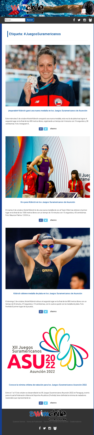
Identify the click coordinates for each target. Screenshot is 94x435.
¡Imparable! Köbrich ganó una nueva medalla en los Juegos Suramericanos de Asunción (47, 111)
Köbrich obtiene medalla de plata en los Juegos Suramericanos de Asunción (47, 293)
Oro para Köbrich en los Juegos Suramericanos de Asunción (47, 202)
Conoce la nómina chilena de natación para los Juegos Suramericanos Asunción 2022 (48, 385)
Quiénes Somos (19, 422)
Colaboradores (75, 422)
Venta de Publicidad (34, 422)
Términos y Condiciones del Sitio (56, 422)
